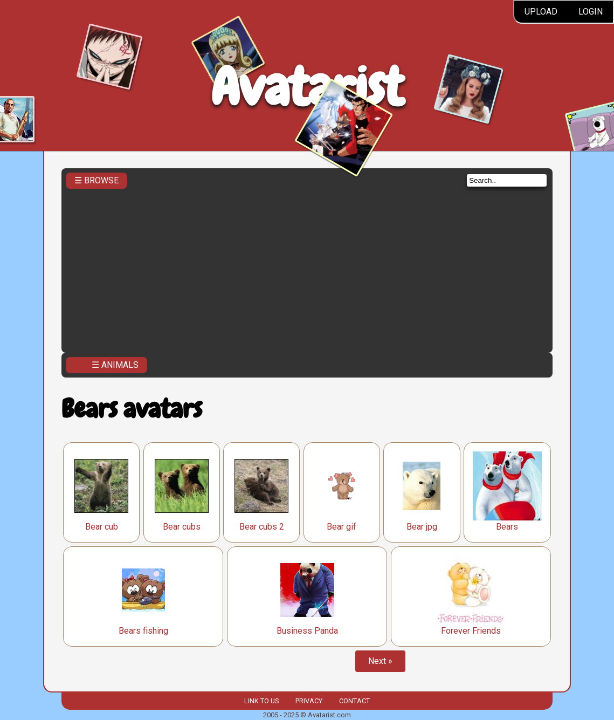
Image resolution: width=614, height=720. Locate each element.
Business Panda (307, 631)
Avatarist (307, 87)
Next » (380, 661)
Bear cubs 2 (261, 527)
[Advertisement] (307, 267)
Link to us (261, 701)
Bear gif (341, 527)
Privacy (308, 701)
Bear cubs (182, 527)
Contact (354, 701)
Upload (541, 11)
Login (590, 11)
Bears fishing (143, 631)
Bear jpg (421, 527)
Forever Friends (471, 631)
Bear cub (101, 527)
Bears (507, 527)
